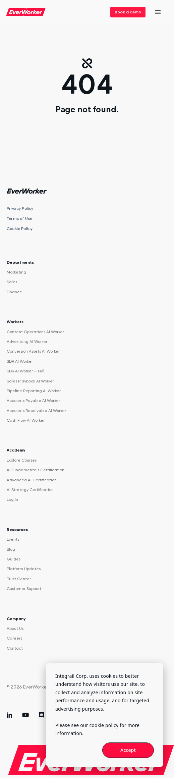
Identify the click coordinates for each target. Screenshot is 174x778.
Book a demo (128, 12)
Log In (12, 499)
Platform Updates (24, 568)
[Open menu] (158, 12)
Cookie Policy (20, 228)
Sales (12, 282)
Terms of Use (19, 218)
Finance (14, 292)
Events (13, 539)
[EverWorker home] (26, 12)
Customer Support (24, 588)
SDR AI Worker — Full (25, 371)
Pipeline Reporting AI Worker (34, 390)
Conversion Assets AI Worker (33, 351)
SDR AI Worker (20, 361)
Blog (11, 549)
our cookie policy (99, 725)
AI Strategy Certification (30, 489)
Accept (128, 750)
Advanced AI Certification (32, 480)
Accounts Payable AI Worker (33, 400)
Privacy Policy (20, 208)
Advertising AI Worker (27, 341)
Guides (13, 559)
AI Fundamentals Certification (35, 470)
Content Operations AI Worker (35, 332)
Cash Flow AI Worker (26, 420)
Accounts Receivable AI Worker (36, 410)
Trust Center (19, 579)
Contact (15, 648)
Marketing (16, 272)
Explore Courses (22, 460)
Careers (14, 638)
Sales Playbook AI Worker (30, 381)
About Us (15, 628)
